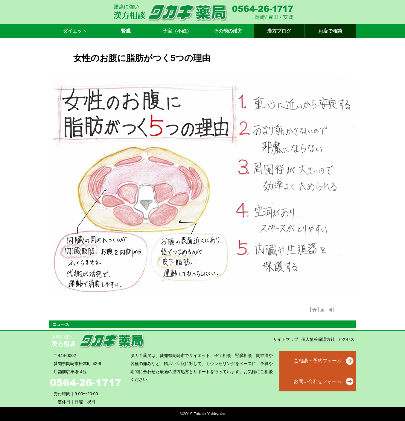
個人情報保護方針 (318, 339)
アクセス (346, 339)
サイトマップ (285, 339)
